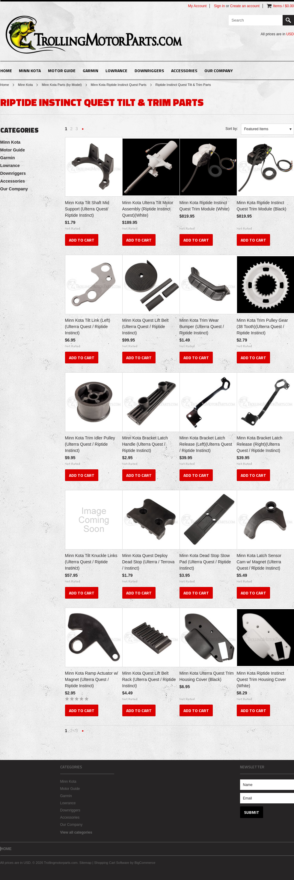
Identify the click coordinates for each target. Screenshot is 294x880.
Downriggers (149, 70)
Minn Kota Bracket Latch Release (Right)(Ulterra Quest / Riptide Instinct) (260, 444)
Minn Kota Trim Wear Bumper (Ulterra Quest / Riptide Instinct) (202, 326)
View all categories (76, 832)
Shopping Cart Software (111, 862)
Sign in (219, 6)
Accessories (184, 70)
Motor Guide (62, 70)
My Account (197, 6)
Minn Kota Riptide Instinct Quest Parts (119, 85)
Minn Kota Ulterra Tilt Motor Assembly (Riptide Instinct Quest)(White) (147, 209)
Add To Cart (81, 240)
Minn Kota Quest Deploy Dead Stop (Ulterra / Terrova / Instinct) (148, 562)
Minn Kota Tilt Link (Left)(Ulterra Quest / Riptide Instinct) (87, 326)
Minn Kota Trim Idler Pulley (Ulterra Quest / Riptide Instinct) (90, 444)
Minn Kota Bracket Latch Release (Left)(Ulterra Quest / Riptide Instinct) (206, 444)
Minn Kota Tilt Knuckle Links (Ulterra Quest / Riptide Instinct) (91, 562)
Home (4, 85)
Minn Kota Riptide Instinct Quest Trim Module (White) (205, 205)
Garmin (90, 70)
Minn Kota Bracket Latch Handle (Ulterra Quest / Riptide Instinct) (145, 444)
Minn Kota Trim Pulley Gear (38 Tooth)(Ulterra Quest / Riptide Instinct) (262, 326)
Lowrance (116, 70)
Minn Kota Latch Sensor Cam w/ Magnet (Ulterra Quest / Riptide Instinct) (259, 562)
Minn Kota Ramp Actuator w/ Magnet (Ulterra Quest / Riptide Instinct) (91, 679)
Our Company (218, 70)
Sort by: (231, 129)
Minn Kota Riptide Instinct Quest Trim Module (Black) (262, 205)
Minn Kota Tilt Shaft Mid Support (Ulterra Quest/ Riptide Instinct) (87, 209)
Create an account (245, 6)
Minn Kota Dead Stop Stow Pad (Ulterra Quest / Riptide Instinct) (205, 562)
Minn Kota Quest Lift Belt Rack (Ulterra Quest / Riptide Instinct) (149, 679)
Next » (83, 130)
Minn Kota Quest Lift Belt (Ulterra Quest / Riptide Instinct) (145, 326)
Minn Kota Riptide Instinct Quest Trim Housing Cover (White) (261, 679)
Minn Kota (30, 70)
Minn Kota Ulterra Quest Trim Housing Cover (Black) (207, 676)
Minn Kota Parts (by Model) (62, 85)
